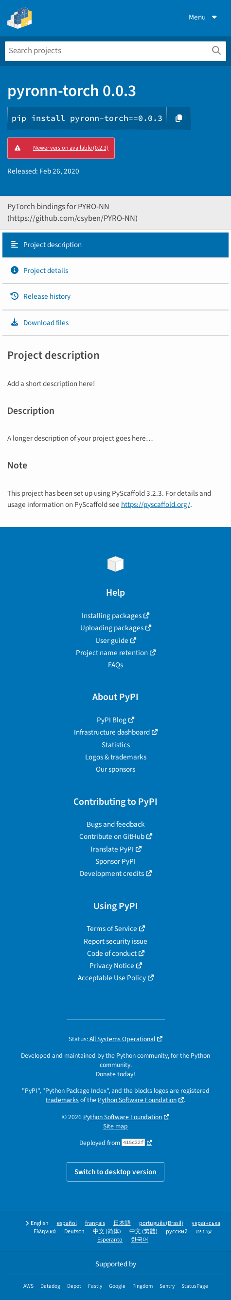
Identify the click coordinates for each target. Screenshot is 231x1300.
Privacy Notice (111, 965)
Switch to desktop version (115, 1171)
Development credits (112, 873)
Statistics (116, 744)
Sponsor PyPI (115, 861)
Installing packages (112, 615)
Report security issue (115, 941)
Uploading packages (111, 627)
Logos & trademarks (115, 757)
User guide (111, 640)
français (95, 1223)
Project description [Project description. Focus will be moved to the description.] (46, 244)
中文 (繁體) (143, 1231)
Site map (115, 1126)
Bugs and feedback (116, 824)
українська (206, 1223)
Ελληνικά (45, 1231)
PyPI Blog (111, 720)
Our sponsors (115, 769)
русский (177, 1231)
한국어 (139, 1240)
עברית (204, 1231)
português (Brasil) (161, 1223)
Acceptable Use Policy (112, 977)
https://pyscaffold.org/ (155, 504)
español (67, 1223)
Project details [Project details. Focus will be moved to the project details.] (39, 270)
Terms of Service (112, 928)
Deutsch (74, 1231)
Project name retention (112, 652)
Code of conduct (112, 953)
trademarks (62, 1100)
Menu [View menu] (204, 17)
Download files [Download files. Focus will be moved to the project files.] (39, 322)
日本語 (122, 1223)
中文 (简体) (107, 1231)
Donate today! (115, 1074)
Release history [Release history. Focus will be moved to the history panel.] (40, 296)
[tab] (115, 245)
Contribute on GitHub (111, 836)
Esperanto (110, 1240)
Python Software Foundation (137, 1100)
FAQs (115, 665)
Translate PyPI (111, 849)
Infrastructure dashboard (112, 732)
